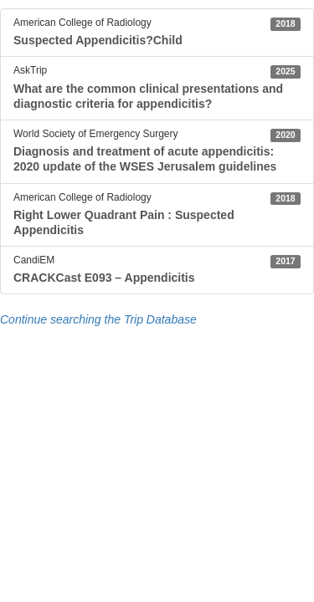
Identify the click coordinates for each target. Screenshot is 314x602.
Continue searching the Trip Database (98, 319)
